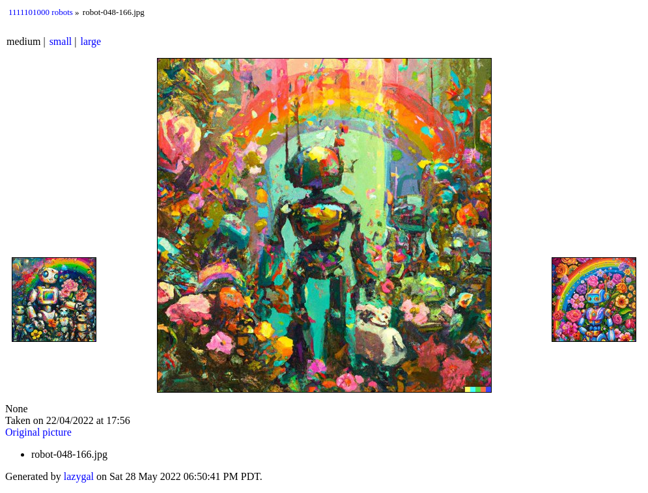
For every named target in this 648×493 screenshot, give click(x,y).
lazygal (79, 476)
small (60, 41)
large (91, 41)
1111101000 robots (40, 12)
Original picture (38, 432)
